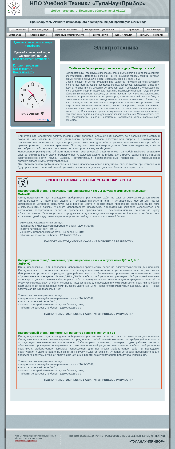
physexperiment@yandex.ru (31, 58)
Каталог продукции (26, 65)
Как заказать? (22, 68)
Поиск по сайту (23, 72)
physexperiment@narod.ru (26, 441)
